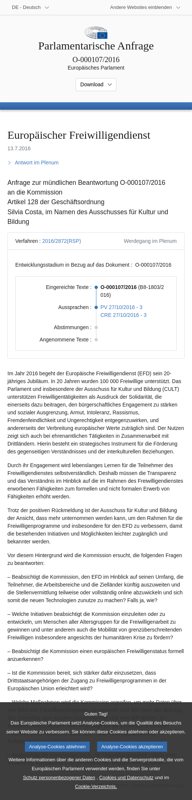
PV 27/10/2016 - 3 (121, 307)
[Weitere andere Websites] (145, 7)
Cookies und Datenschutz (126, 791)
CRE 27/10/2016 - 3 (123, 315)
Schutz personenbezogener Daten (59, 791)
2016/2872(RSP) (61, 241)
